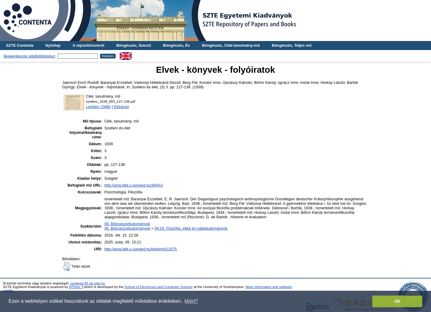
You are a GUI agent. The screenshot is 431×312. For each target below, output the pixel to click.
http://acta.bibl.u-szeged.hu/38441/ (133, 185)
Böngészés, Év (176, 45)
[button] (66, 266)
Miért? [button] (191, 301)
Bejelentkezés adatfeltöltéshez (29, 56)
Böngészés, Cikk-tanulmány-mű (231, 45)
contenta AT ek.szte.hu (87, 283)
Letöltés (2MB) (98, 106)
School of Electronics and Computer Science (159, 287)
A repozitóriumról (88, 45)
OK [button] (397, 301)
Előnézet (121, 106)
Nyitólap (52, 45)
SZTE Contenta (20, 45)
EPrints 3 (76, 287)
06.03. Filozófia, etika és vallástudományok (190, 228)
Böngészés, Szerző (133, 45)
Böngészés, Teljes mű (292, 45)
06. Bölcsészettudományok (127, 224)
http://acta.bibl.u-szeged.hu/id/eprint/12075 (140, 249)
